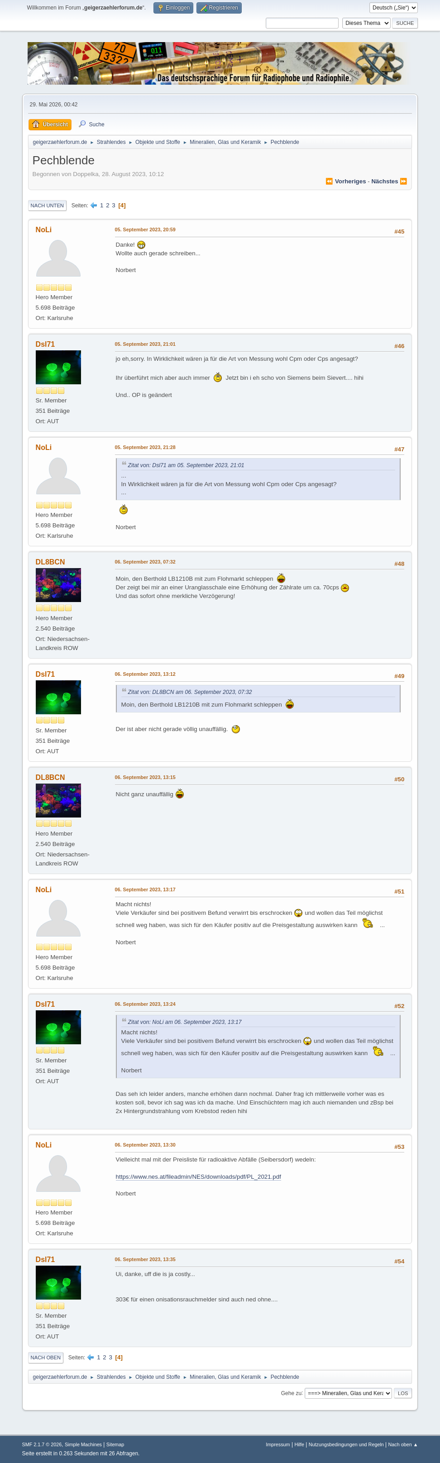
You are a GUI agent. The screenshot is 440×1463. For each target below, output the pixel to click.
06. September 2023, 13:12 (145, 674)
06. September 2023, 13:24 (145, 1004)
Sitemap (115, 1444)
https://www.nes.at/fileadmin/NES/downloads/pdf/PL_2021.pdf (198, 1176)
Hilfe (299, 1444)
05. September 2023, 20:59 (145, 229)
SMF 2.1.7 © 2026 (42, 1444)
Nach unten (47, 205)
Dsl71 (45, 344)
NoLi (44, 230)
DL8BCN (50, 562)
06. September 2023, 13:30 (145, 1144)
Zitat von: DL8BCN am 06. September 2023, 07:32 (190, 692)
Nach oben (46, 1357)
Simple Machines (83, 1444)
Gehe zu (291, 1393)
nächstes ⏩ (389, 181)
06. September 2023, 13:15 (145, 777)
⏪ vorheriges (345, 181)
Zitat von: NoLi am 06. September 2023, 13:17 (185, 1022)
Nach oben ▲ (403, 1444)
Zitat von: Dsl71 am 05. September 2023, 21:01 (186, 465)
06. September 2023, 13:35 (145, 1259)
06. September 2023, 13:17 (145, 889)
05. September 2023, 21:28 (145, 447)
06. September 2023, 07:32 (145, 561)
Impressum (278, 1444)
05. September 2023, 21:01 (145, 344)
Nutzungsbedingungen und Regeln (346, 1444)
